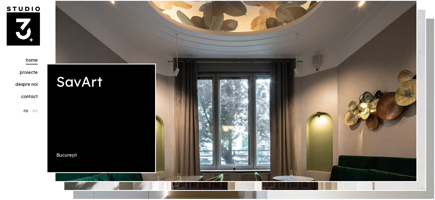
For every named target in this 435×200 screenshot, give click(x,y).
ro (26, 110)
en (35, 110)
